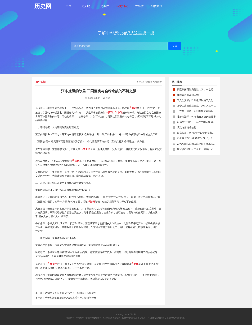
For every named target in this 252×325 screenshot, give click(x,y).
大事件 (139, 6)
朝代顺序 (156, 6)
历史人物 (84, 6)
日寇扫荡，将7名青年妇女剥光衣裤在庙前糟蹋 (201, 132)
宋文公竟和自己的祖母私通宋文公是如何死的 (201, 100)
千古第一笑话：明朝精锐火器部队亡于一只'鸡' (201, 111)
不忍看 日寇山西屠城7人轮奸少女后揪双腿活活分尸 (204, 138)
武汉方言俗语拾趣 (186, 127)
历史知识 (122, 6)
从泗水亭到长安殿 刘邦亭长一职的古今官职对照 (70, 292)
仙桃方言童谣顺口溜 (188, 95)
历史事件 (103, 6)
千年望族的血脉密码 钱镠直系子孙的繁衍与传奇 (70, 297)
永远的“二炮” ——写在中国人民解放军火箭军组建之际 (206, 122)
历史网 (149, 82)
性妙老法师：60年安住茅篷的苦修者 (196, 116)
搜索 (175, 45)
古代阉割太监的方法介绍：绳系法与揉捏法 (200, 143)
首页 (68, 6)
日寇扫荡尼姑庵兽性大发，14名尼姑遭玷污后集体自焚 (206, 89)
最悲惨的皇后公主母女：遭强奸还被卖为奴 (200, 149)
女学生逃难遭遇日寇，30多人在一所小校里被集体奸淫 (206, 105)
